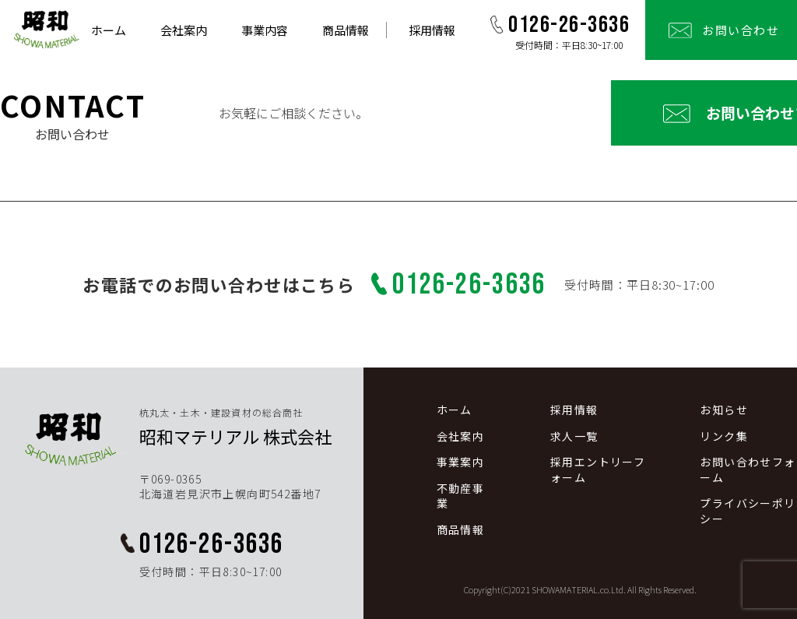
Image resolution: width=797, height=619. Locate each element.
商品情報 (345, 30)
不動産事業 (461, 496)
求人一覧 (574, 436)
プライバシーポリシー (747, 511)
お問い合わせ (740, 30)
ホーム (108, 30)
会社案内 (183, 30)
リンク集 (724, 436)
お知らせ (724, 410)
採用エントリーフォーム (597, 470)
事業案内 (461, 462)
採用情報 (432, 30)
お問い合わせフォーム (667, 112)
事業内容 (264, 30)
